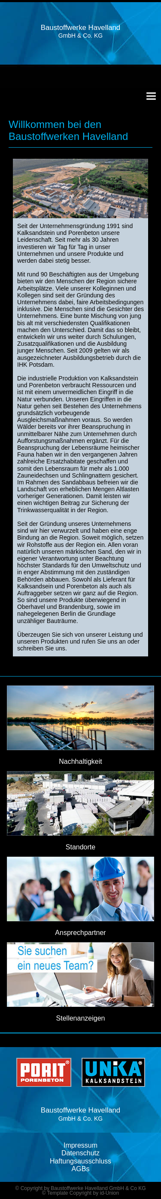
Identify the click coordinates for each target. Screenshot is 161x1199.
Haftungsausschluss (80, 1161)
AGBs (81, 1168)
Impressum (80, 1145)
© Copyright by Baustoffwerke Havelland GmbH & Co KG (80, 1188)
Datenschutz (80, 1153)
